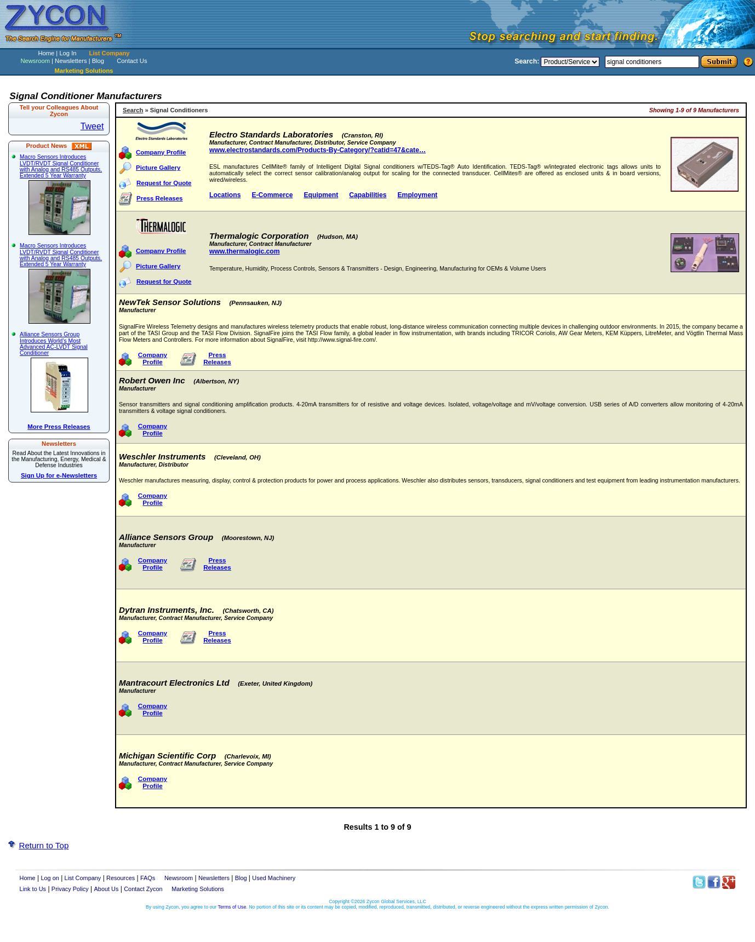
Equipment (321, 195)
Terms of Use (232, 907)
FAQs (147, 878)
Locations (225, 195)
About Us (106, 889)
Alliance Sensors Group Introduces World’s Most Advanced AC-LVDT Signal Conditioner (58, 371)
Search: (526, 61)
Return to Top (43, 845)
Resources (120, 878)
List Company (109, 53)
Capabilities (367, 195)
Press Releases (159, 198)
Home (46, 53)
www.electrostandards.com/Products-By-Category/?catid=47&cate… (317, 150)
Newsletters (71, 61)
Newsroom (34, 61)
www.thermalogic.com (244, 251)
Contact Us (132, 61)
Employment (417, 195)
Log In (67, 53)
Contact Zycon (143, 889)
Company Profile (161, 152)
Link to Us (33, 889)
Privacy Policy (70, 889)
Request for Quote (163, 183)
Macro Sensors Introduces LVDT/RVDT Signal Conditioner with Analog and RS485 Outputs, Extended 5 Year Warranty (61, 194)
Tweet (92, 126)
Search (133, 110)
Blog (98, 61)
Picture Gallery (158, 167)
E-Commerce (272, 195)
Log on (50, 878)
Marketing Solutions (197, 889)
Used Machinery (273, 878)
